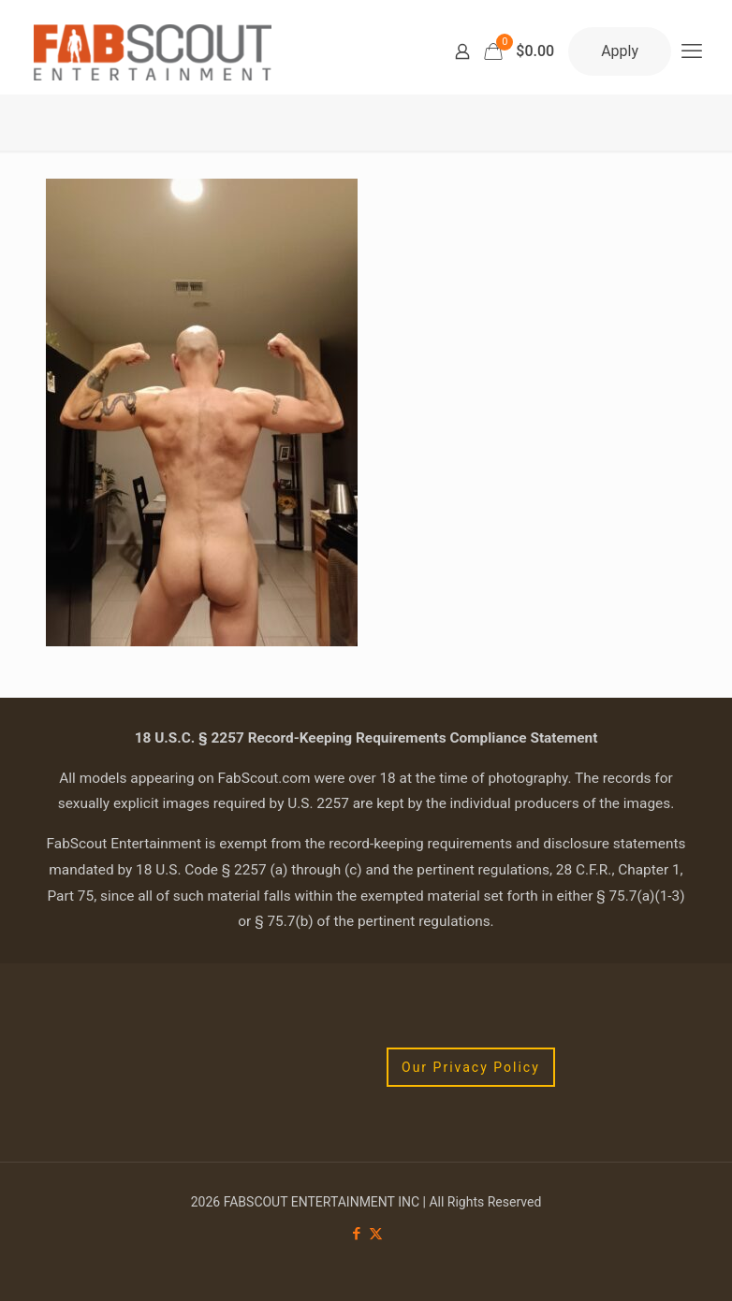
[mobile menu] (692, 51)
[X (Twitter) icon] (376, 1233)
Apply (619, 51)
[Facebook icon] (356, 1233)
